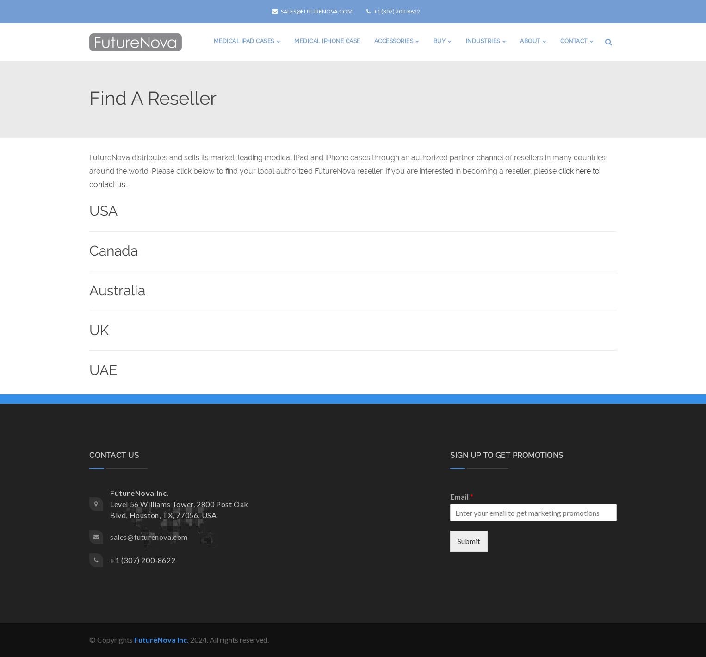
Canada (113, 251)
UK (99, 330)
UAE (103, 370)
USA (103, 211)
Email (461, 496)
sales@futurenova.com (312, 11)
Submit (469, 541)
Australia (117, 290)
